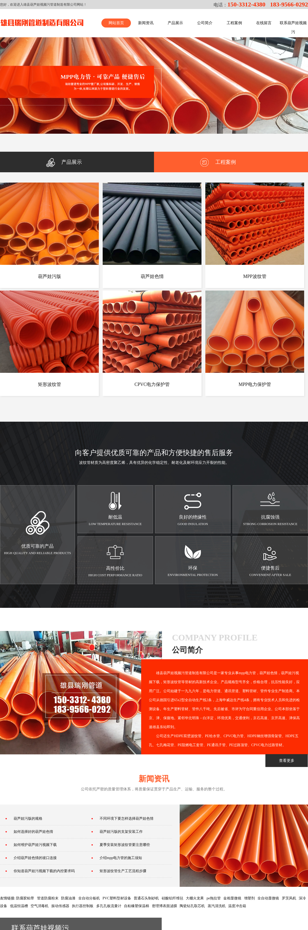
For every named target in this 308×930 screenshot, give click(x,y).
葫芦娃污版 (49, 276)
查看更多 (286, 761)
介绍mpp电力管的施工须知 (121, 858)
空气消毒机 (40, 906)
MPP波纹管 (254, 276)
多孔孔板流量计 (108, 906)
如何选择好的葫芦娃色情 (33, 832)
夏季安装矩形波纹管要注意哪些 (125, 845)
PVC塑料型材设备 (116, 898)
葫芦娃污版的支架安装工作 (121, 832)
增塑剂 (249, 898)
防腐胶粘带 (25, 898)
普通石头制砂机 (146, 898)
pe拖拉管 (214, 898)
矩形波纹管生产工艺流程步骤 (123, 871)
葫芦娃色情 (152, 276)
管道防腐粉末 (48, 898)
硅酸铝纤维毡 (172, 898)
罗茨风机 (289, 898)
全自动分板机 (89, 898)
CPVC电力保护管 (152, 384)
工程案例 (218, 162)
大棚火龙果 (195, 898)
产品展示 (64, 162)
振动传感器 (60, 906)
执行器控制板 (82, 906)
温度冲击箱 (237, 906)
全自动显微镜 (268, 898)
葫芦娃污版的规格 (28, 818)
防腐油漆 (68, 898)
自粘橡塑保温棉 (136, 906)
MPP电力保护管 (254, 384)
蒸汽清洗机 (217, 906)
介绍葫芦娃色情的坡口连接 (35, 858)
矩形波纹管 (49, 384)
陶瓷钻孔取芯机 (192, 906)
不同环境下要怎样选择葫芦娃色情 (126, 818)
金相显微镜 (232, 898)
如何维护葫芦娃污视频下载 (35, 845)
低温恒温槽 (19, 906)
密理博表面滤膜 (164, 906)
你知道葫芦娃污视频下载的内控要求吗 (44, 871)
